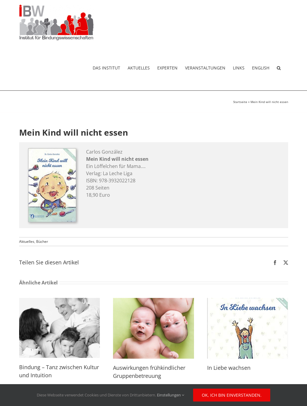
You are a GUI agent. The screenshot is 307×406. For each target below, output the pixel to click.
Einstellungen (170, 395)
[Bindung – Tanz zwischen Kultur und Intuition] (59, 301)
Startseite (240, 102)
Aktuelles (26, 241)
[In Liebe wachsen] (247, 301)
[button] (279, 67)
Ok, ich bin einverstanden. (232, 395)
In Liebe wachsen (229, 367)
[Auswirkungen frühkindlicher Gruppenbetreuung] (153, 301)
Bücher (42, 241)
